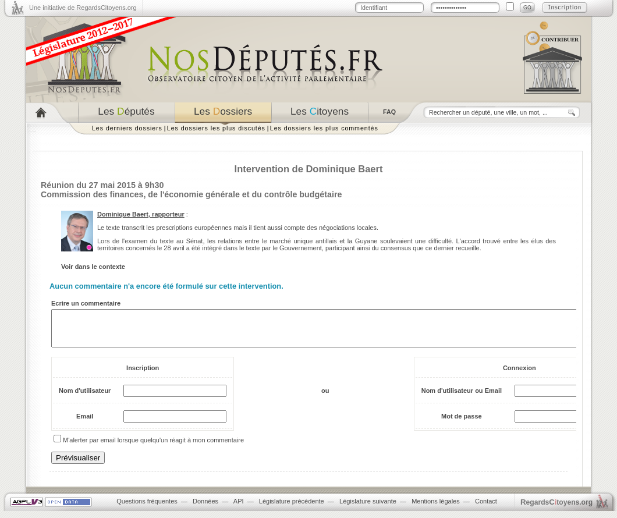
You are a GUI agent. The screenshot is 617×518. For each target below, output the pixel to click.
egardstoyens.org (556, 509)
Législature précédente (291, 508)
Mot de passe (461, 423)
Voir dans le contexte (93, 266)
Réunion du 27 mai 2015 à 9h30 (102, 185)
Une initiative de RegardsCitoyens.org (83, 7)
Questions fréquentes (147, 508)
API (238, 508)
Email (84, 423)
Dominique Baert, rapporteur (141, 214)
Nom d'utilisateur (85, 397)
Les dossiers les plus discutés (216, 128)
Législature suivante (367, 508)
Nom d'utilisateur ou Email (461, 397)
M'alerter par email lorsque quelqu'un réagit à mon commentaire (153, 447)
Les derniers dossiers (127, 128)
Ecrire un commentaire (85, 303)
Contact (486, 508)
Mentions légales (436, 508)
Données (205, 508)
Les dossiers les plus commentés (324, 128)
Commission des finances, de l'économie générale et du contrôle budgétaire (191, 194)
